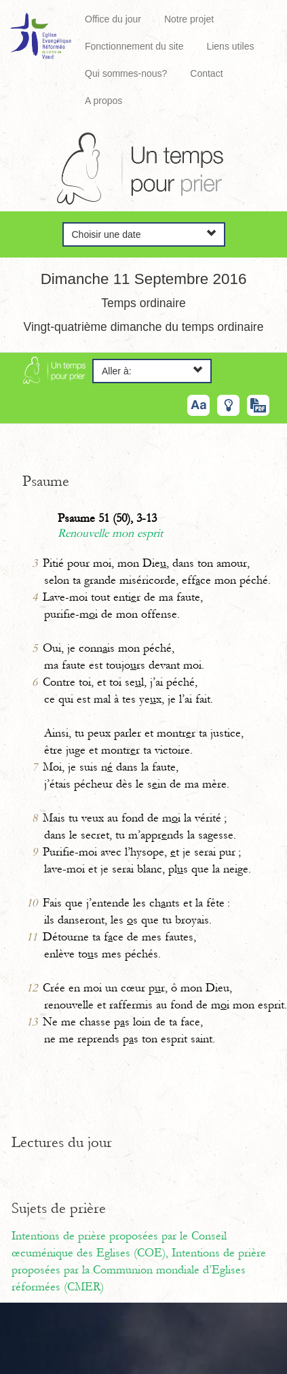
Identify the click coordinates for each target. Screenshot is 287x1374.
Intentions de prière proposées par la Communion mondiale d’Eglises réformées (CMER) (139, 1270)
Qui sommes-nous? (126, 73)
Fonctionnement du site (134, 46)
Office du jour (113, 19)
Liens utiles (230, 46)
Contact (206, 73)
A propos (103, 100)
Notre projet (189, 19)
